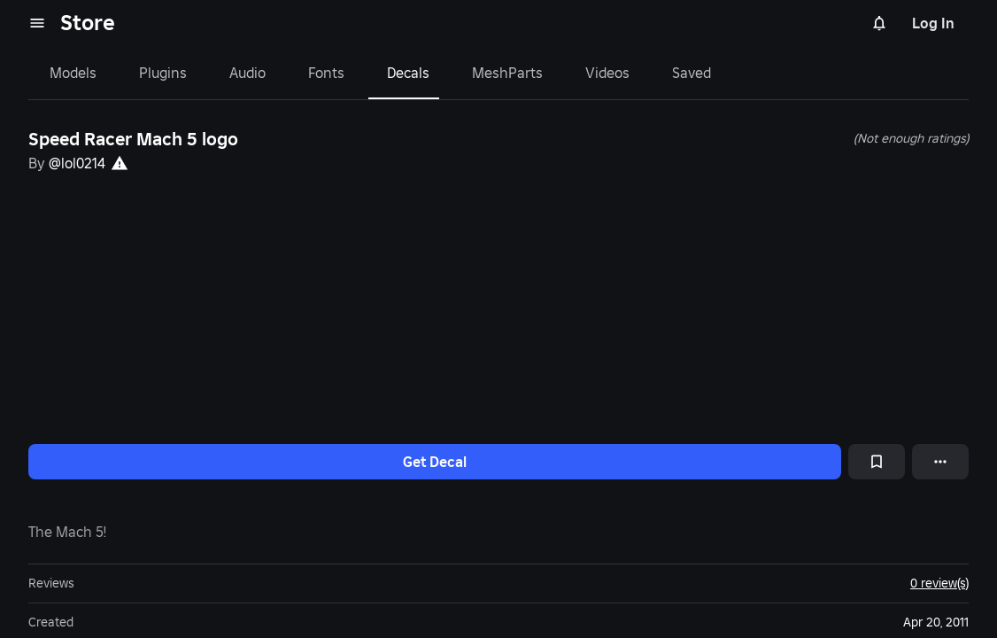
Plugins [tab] (163, 73)
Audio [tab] (247, 73)
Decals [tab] (408, 73)
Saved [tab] (691, 73)
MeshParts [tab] (507, 73)
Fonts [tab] (326, 73)
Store (87, 22)
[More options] (940, 461)
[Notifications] (879, 23)
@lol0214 (77, 163)
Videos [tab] (607, 73)
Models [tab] (73, 73)
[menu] (37, 23)
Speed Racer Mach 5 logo (133, 139)
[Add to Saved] (876, 461)
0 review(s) (939, 583)
